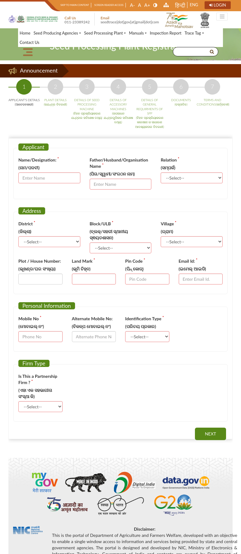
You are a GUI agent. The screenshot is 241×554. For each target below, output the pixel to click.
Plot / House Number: (39, 261)
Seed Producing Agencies (56, 33)
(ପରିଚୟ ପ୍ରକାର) (140, 326)
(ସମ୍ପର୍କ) (168, 167)
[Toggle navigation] (222, 16)
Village (168, 223)
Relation (170, 159)
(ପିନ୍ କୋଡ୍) (134, 268)
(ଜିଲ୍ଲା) (24, 231)
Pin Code (135, 261)
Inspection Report (165, 33)
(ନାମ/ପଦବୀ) (29, 167)
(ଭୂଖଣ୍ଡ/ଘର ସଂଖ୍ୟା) (37, 268)
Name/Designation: (38, 159)
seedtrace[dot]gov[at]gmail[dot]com (130, 22)
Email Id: (188, 261)
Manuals (136, 33)
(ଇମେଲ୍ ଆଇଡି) (192, 268)
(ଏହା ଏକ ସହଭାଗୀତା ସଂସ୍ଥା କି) (35, 393)
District (26, 223)
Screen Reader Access (109, 5)
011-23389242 (77, 22)
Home (25, 33)
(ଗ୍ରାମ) (167, 231)
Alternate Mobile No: (92, 318)
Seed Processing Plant (103, 33)
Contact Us (29, 42)
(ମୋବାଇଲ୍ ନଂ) (31, 326)
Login (218, 4)
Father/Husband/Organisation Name (119, 163)
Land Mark (83, 261)
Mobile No (29, 318)
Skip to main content (75, 5)
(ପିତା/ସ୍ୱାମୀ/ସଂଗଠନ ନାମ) (112, 173)
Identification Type (144, 318)
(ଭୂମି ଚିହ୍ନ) (81, 268)
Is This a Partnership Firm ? (37, 379)
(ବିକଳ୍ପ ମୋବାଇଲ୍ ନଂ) (91, 326)
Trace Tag (193, 33)
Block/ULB (101, 223)
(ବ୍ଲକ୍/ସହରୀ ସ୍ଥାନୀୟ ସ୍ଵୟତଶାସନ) (109, 234)
